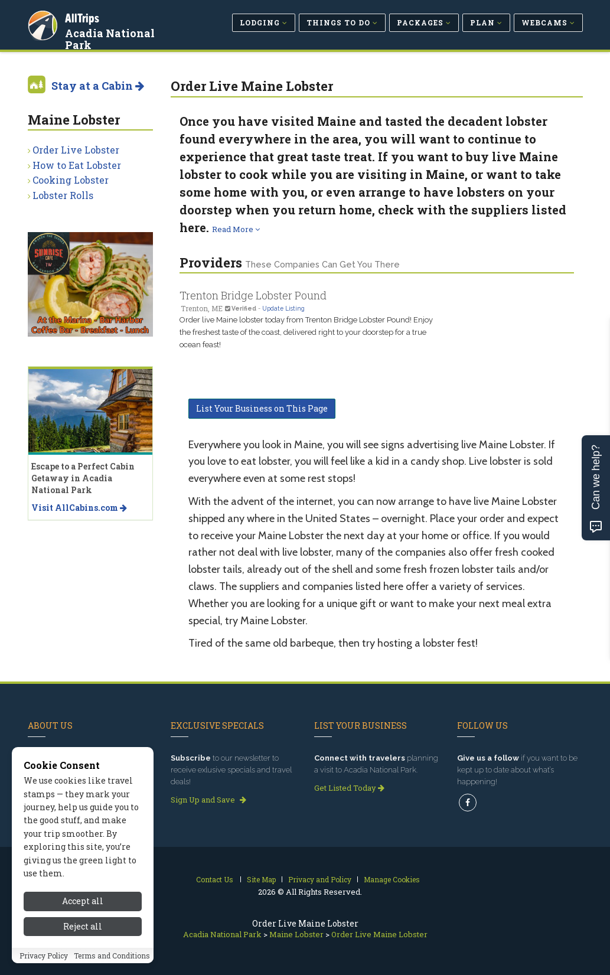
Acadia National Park (126, 32)
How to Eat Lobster (76, 165)
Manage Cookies (392, 879)
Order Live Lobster (75, 150)
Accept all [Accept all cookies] (82, 913)
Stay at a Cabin (97, 86)
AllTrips (84, 17)
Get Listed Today (349, 787)
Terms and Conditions (112, 968)
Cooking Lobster (70, 180)
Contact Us (214, 879)
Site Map (261, 879)
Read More (236, 229)
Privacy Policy (43, 968)
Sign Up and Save (208, 799)
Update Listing (283, 308)
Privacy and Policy (319, 879)
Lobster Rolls (62, 195)
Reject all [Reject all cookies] (82, 938)
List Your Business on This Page (262, 408)
